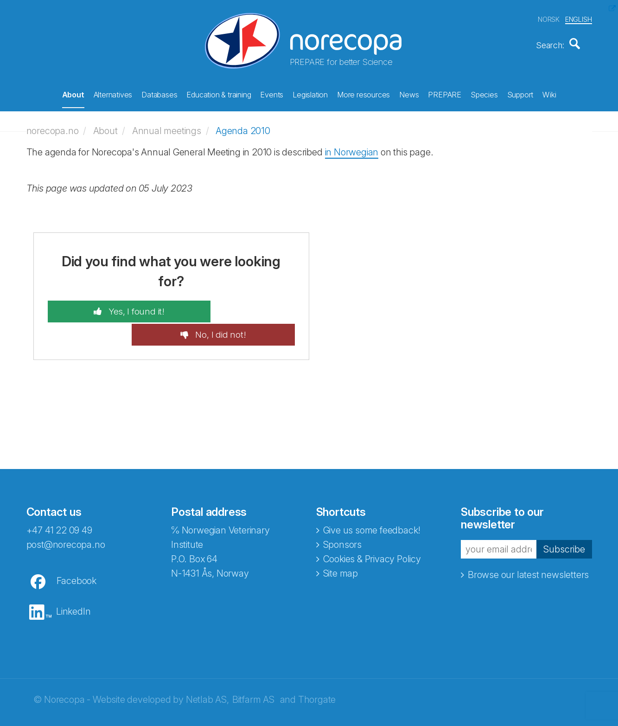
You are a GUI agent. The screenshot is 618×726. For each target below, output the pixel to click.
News (409, 93)
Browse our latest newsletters (528, 547)
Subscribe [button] (564, 521)
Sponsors (342, 516)
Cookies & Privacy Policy (372, 531)
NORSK (549, 18)
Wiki (549, 93)
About (73, 93)
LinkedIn (73, 583)
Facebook (76, 553)
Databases (159, 93)
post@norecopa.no (65, 516)
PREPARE (444, 93)
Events (271, 93)
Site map (340, 545)
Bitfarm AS (253, 671)
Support (520, 93)
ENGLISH (578, 18)
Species (484, 93)
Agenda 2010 (243, 126)
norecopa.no (52, 126)
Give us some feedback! (372, 502)
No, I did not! (241, 306)
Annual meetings (166, 126)
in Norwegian (352, 147)
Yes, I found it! (113, 306)
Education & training (218, 93)
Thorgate (317, 671)
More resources (363, 93)
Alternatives (113, 93)
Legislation (310, 93)
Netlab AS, (207, 671)
